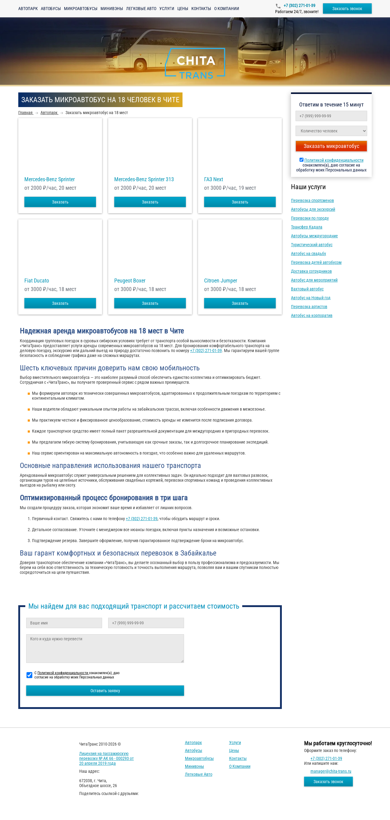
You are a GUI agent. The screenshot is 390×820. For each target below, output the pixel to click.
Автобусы (51, 8)
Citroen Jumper (220, 280)
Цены (182, 8)
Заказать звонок (347, 8)
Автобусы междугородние (314, 235)
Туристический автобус (311, 244)
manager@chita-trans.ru (330, 771)
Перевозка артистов (309, 306)
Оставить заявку (105, 690)
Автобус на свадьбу (308, 253)
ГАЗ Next (213, 179)
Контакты (201, 8)
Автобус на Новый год (311, 297)
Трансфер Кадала (306, 227)
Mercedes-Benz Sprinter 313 (144, 179)
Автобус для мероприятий (314, 280)
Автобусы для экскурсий (313, 209)
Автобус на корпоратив (311, 315)
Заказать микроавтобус (331, 146)
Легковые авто (141, 8)
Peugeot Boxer (129, 280)
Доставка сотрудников (311, 271)
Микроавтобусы (81, 8)
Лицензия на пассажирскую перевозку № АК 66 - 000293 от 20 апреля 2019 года (106, 758)
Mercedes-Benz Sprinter (49, 179)
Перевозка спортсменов (312, 200)
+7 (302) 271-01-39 (299, 5)
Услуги (166, 8)
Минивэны (112, 8)
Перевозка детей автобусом (316, 262)
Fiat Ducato (36, 280)
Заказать (60, 202)
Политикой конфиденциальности (333, 160)
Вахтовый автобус (307, 288)
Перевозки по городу (310, 218)
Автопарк (28, 8)
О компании (226, 8)
